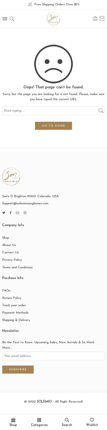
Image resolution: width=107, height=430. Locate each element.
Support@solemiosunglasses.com (25, 203)
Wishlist (92, 422)
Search (67, 422)
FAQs (6, 290)
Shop (5, 238)
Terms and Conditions (17, 267)
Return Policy (11, 298)
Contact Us (10, 252)
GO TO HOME (53, 125)
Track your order (14, 305)
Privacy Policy (12, 260)
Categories (39, 422)
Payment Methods (15, 312)
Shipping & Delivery (16, 320)
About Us (9, 245)
